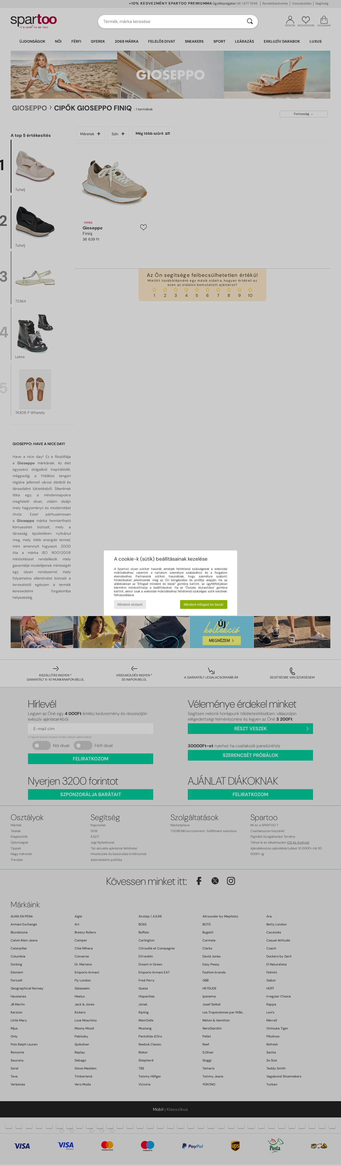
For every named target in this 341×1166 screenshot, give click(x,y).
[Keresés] (250, 21)
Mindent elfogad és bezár (204, 604)
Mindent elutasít (130, 604)
